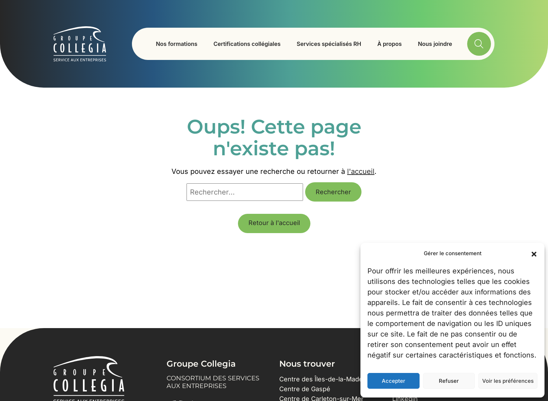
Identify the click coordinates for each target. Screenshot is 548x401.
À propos (389, 43)
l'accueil (360, 171)
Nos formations (176, 43)
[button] (534, 253)
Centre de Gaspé (304, 389)
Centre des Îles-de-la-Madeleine (328, 379)
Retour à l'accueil (274, 222)
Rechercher (333, 192)
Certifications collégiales (247, 43)
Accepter (393, 381)
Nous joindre (435, 43)
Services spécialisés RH (329, 43)
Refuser (449, 381)
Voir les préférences (508, 381)
